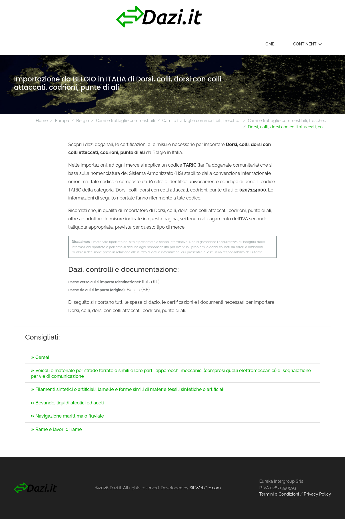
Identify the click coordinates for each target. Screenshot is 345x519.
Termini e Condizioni (279, 494)
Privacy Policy (317, 494)
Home (268, 44)
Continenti (307, 44)
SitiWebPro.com (205, 487)
